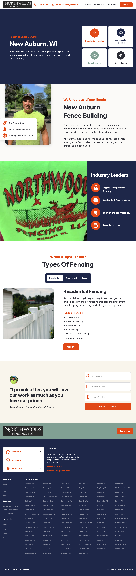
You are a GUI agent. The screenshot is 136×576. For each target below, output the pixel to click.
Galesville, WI (102, 510)
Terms (14, 569)
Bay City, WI (83, 488)
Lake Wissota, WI (85, 523)
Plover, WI (46, 544)
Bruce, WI (100, 492)
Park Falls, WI (84, 540)
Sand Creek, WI (30, 553)
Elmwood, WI (48, 510)
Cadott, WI (119, 492)
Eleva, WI (100, 505)
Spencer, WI (83, 553)
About (88, 4)
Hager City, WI (66, 514)
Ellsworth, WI (30, 510)
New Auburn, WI (85, 536)
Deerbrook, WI (48, 501)
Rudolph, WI (119, 549)
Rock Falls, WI (102, 549)
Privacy (6, 569)
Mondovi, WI (119, 531)
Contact (6, 495)
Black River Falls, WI (122, 488)
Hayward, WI (101, 514)
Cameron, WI (30, 497)
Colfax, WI (83, 497)
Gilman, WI (119, 510)
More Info (71, 347)
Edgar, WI (82, 505)
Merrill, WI (46, 531)
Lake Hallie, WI (66, 523)
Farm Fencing (8, 513)
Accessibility (25, 569)
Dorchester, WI (66, 501)
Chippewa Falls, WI (50, 497)
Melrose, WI (101, 527)
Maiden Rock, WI (121, 523)
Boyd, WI (82, 492)
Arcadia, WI (65, 483)
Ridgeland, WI (66, 549)
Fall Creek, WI (84, 510)
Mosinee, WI (29, 536)
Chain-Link (7, 538)
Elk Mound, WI (120, 505)
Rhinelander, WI (121, 544)
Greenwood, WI (49, 514)
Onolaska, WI (30, 540)
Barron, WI (65, 488)
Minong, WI (83, 531)
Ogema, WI (119, 536)
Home (5, 484)
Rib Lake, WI (29, 549)
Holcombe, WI (120, 514)
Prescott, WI (102, 544)
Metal (5, 525)
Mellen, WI (83, 527)
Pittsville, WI (29, 544)
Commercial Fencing (10, 509)
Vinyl (4, 529)
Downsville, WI (102, 501)
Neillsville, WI (48, 536)
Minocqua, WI (66, 531)
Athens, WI (119, 483)
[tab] (55, 278)
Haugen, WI (83, 514)
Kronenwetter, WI (122, 518)
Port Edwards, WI (85, 544)
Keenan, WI (83, 518)
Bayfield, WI (101, 488)
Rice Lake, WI (48, 549)
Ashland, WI (101, 483)
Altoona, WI (29, 483)
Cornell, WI (101, 497)
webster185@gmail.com (58, 470)
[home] (17, 4)
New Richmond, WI (104, 536)
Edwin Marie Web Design (122, 569)
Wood (5, 533)
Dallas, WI (28, 501)
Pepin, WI (100, 540)
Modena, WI (101, 531)
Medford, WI (65, 527)
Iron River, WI (48, 518)
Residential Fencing (10, 506)
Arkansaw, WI (84, 483)
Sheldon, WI (47, 553)
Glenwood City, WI (32, 514)
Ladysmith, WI (48, 523)
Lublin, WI (100, 523)
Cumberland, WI (121, 497)
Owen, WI (64, 540)
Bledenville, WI (30, 492)
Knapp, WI (101, 518)
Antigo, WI (47, 483)
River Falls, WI (84, 549)
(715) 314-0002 (54, 466)
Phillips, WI (119, 540)
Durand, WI (119, 501)
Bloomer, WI (47, 492)
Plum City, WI (66, 544)
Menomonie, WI (121, 527)
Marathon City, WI (31, 527)
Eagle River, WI (30, 505)
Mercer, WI (29, 531)
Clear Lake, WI (66, 497)
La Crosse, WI (30, 523)
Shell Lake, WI (66, 553)
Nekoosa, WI (65, 536)
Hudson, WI (29, 518)
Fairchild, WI (65, 510)
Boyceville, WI (66, 492)
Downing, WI (83, 501)
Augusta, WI (29, 488)
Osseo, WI (47, 540)
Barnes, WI (47, 488)
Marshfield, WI (48, 527)
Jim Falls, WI (65, 518)
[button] (99, 4)
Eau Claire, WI (48, 505)
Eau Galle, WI (66, 505)
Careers (6, 491)
